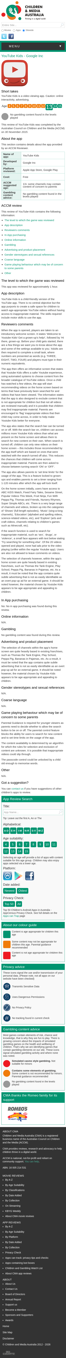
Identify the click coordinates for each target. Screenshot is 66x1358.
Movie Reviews (13, 1175)
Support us (11, 1304)
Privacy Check (13, 1252)
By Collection (12, 1200)
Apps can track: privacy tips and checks (26, 1257)
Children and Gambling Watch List (24, 1268)
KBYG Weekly (13, 1211)
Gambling (10, 244)
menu (35, 46)
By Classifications (15, 1190)
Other (8, 273)
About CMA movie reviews (19, 1216)
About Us (10, 1283)
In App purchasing (15, 234)
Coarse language (15, 259)
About (7, 1279)
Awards (9, 1320)
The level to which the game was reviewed (29, 220)
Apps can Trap (11, 916)
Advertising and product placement (25, 249)
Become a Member (15, 1309)
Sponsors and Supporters (19, 1315)
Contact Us (11, 1289)
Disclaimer (8, 1338)
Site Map (7, 1332)
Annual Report (13, 1299)
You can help (32, 1161)
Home (6, 1326)
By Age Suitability (14, 1185)
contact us (17, 788)
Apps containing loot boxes (20, 1263)
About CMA (10, 1131)
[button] (33, 46)
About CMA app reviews (18, 1273)
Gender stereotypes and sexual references (30, 254)
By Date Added (13, 1195)
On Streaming (12, 1205)
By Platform (11, 1236)
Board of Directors (15, 1294)
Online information (15, 239)
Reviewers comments (17, 230)
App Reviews (12, 1222)
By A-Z (9, 1179)
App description (14, 225)
